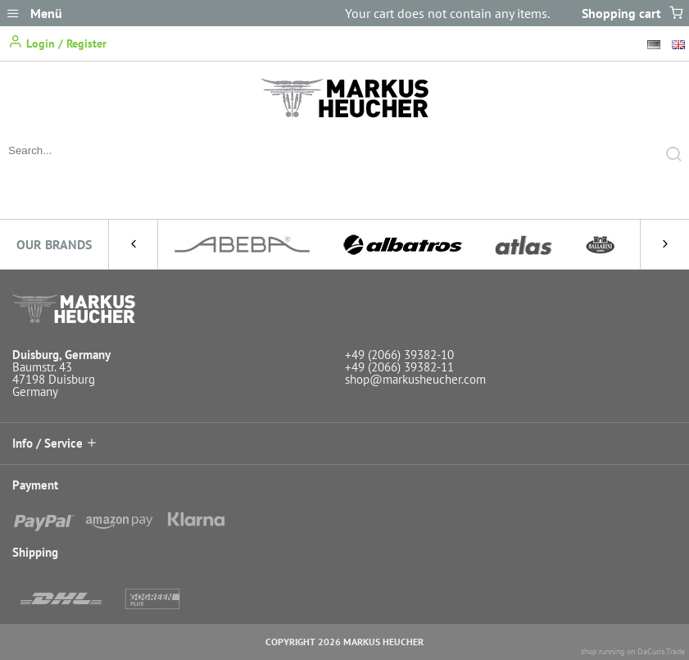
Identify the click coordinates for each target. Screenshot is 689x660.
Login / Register (57, 42)
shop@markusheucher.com (415, 379)
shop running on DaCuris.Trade (633, 651)
